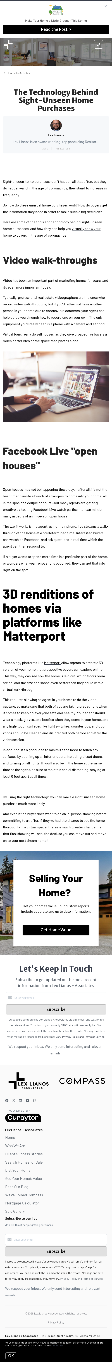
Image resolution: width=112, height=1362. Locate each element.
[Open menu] (84, 44)
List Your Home (17, 1170)
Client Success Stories (24, 1153)
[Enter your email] (59, 997)
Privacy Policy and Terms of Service (83, 1036)
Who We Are (15, 1145)
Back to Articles (19, 73)
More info (58, 1345)
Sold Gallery (15, 1211)
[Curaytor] (23, 1121)
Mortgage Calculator (22, 1203)
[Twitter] (13, 1100)
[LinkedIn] (20, 1100)
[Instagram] (34, 1100)
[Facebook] (6, 1100)
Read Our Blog (16, 1186)
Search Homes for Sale (24, 1162)
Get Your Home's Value (23, 1178)
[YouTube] (27, 1100)
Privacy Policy (56, 1322)
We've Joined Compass (24, 1194)
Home (10, 1137)
